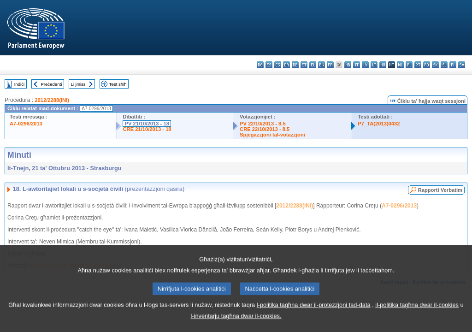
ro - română (426, 64)
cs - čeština (277, 64)
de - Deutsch (295, 64)
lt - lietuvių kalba (374, 64)
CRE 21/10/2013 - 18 (147, 129)
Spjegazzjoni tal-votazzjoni (272, 134)
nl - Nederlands (400, 64)
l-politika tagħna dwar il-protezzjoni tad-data (314, 316)
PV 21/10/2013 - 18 (146, 123)
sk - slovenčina (435, 64)
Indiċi (19, 84)
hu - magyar (382, 64)
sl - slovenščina (444, 64)
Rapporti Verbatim (440, 190)
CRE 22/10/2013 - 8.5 (264, 129)
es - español (269, 64)
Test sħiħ (118, 84)
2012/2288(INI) (52, 100)
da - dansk (286, 64)
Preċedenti (51, 84)
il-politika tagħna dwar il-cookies (417, 316)
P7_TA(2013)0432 (379, 123)
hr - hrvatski (347, 64)
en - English (321, 64)
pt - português (417, 64)
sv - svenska (461, 64)
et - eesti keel (304, 64)
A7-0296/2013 (26, 123)
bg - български (260, 64)
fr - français (330, 64)
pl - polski (409, 64)
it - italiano (356, 64)
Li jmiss (78, 84)
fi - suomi (452, 64)
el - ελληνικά (312, 64)
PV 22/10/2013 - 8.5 (263, 123)
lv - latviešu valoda (365, 64)
